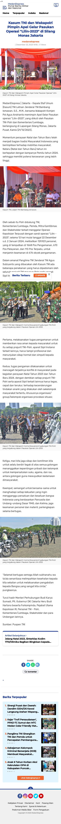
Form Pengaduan (41, 810)
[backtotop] (30, 789)
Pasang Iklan (47, 803)
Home (6, 13)
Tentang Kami (21, 806)
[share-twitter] (28, 665)
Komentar (30, 671)
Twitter (37, 797)
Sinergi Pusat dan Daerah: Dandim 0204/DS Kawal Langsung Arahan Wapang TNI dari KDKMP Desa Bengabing (22, 708)
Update (40, 275)
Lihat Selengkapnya (30, 778)
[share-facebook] (23, 665)
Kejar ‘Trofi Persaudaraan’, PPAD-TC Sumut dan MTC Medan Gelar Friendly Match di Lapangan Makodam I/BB (23, 722)
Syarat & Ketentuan (37, 806)
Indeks (32, 13)
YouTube (43, 797)
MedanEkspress (16, 4)
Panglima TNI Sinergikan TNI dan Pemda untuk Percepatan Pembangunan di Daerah (22, 737)
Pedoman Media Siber (22, 810)
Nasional (43, 13)
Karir (38, 803)
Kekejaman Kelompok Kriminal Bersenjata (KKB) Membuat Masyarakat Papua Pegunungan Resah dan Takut (22, 751)
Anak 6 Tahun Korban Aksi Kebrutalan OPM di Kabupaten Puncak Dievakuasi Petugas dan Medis (22, 765)
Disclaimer (29, 803)
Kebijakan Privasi (15, 803)
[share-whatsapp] (33, 665)
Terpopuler (19, 13)
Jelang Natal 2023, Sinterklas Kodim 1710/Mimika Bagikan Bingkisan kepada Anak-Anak (27, 640)
